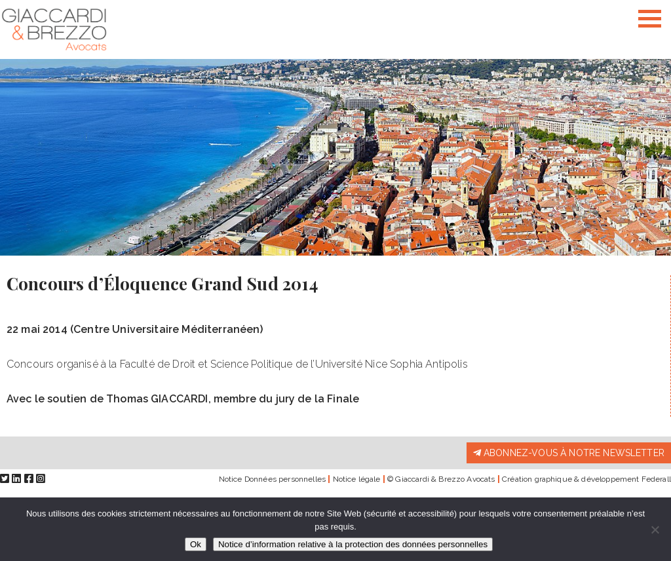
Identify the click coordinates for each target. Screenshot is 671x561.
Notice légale (357, 479)
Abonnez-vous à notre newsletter (568, 453)
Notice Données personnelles (272, 479)
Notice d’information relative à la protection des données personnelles (353, 544)
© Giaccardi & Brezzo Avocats (441, 479)
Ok (195, 544)
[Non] (654, 529)
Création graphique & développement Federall (586, 479)
